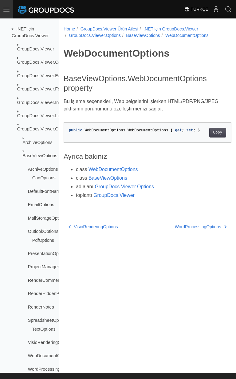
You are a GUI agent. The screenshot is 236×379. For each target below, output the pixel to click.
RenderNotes (41, 307)
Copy (205, 132)
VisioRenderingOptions (50, 342)
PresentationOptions (48, 253)
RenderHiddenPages (48, 293)
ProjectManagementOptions (55, 266)
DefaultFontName (45, 191)
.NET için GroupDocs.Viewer (171, 28)
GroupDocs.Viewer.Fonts (41, 88)
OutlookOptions (43, 231)
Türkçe (196, 9)
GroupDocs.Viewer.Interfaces (46, 102)
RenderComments (46, 280)
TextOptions (44, 329)
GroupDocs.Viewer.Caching (44, 62)
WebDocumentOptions (50, 355)
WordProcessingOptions (52, 369)
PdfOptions (43, 240)
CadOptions (44, 177)
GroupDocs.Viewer (35, 48)
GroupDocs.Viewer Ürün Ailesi (109, 28)
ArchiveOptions (37, 142)
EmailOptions (41, 204)
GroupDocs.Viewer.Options (43, 128)
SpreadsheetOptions (48, 320)
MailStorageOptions (47, 218)
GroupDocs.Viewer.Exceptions (47, 75)
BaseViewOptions (39, 155)
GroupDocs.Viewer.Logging (44, 115)
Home (69, 28)
